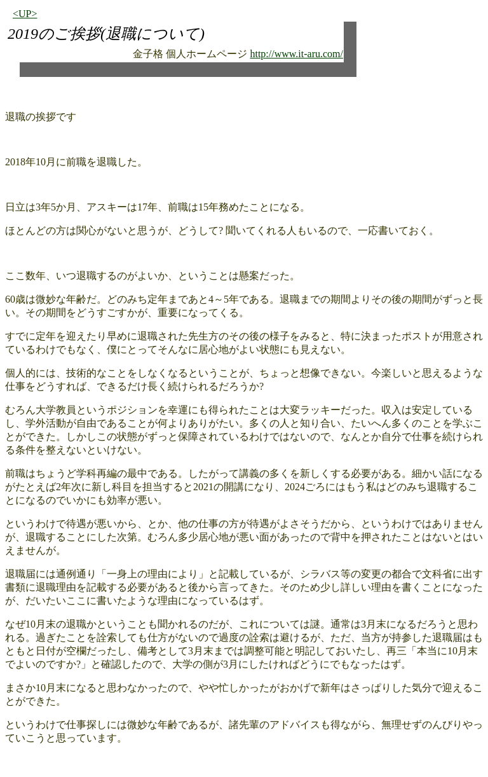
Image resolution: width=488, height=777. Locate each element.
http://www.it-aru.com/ (296, 53)
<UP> (25, 13)
